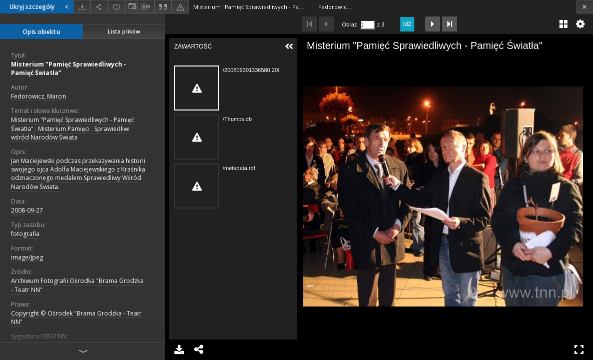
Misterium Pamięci (64, 128)
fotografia (25, 234)
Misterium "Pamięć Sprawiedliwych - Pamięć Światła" (68, 68)
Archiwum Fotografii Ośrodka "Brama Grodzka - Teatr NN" (77, 285)
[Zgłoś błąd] (180, 7)
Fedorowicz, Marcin (38, 96)
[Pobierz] (82, 7)
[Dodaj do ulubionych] (116, 7)
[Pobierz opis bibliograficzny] (145, 7)
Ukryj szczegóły (40, 6)
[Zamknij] (584, 7)
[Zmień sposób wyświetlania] (131, 7)
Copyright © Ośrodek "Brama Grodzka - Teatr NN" (76, 317)
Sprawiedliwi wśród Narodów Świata (70, 133)
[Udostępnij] (99, 7)
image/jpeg (27, 257)
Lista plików (124, 31)
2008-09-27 (27, 210)
